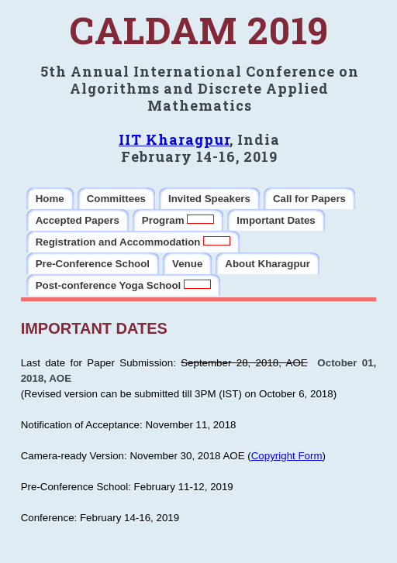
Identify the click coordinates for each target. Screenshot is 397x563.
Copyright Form (287, 456)
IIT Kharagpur (174, 139)
